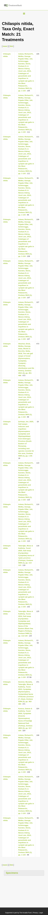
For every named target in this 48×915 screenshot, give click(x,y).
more (5, 46)
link (11, 46)
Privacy (35, 913)
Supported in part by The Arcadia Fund (18, 913)
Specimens (12, 873)
